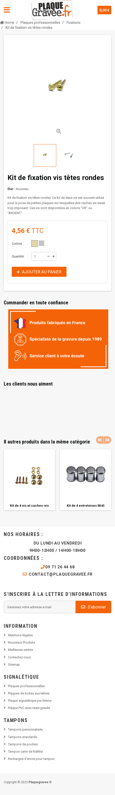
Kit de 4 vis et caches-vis (29, 505)
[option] (29, 479)
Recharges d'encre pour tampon (31, 759)
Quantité (18, 256)
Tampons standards (22, 737)
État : (11, 189)
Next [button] (107, 440)
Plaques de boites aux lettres (29, 693)
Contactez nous (19, 657)
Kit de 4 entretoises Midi (85, 505)
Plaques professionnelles (26, 686)
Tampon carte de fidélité (25, 751)
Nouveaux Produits (21, 642)
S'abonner (93, 606)
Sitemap (14, 664)
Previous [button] (100, 440)
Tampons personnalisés (25, 729)
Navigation (7, 10)
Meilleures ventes (20, 650)
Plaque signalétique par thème (30, 700)
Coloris (17, 243)
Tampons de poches (23, 744)
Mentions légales (20, 635)
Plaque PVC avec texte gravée (29, 708)
